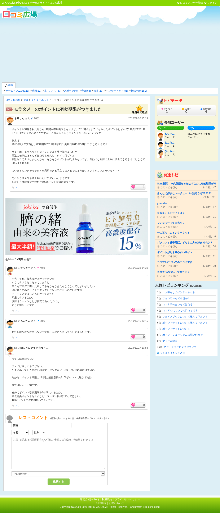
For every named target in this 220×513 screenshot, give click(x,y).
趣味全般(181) (139, 90)
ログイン (212, 2)
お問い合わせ (116, 503)
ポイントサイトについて (176, 328)
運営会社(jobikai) (90, 499)
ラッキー (25, 267)
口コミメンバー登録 (191, 2)
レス (17, 187)
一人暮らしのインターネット (178, 292)
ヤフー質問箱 (169, 340)
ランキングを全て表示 (172, 353)
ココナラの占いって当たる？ (178, 304)
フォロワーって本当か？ (176, 298)
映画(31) (36, 90)
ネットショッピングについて (180, 346)
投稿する (58, 481)
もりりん (19, 118)
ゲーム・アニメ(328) (17, 90)
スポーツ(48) (71, 90)
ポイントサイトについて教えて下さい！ (185, 322)
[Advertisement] (110, 50)
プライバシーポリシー (127, 499)
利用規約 (107, 499)
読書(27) (98, 90)
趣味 (8, 85)
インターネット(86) (117, 90)
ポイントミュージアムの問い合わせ (182, 334)
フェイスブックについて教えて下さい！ (185, 316)
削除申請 (101, 503)
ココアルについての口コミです (180, 310)
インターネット (40, 100)
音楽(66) (86, 90)
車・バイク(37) (52, 90)
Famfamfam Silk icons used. (144, 506)
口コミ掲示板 (13, 100)
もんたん (25, 321)
